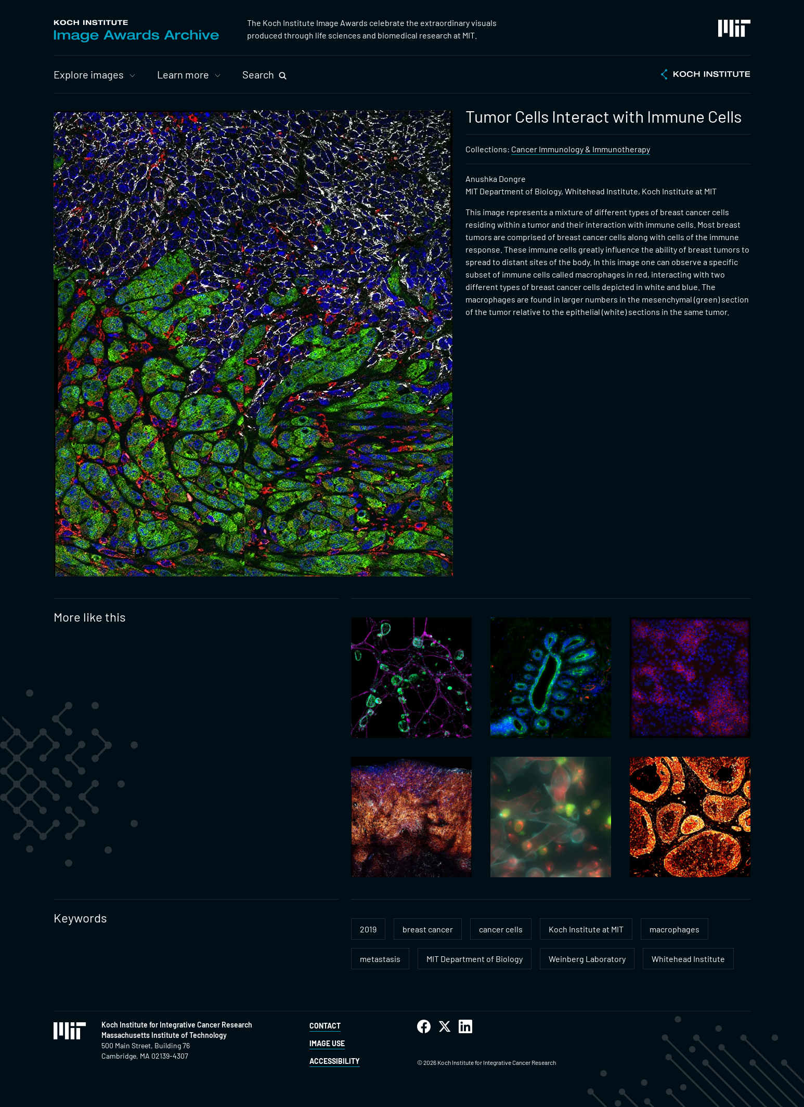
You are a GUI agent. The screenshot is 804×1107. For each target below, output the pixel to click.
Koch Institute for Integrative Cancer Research (176, 1024)
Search (258, 74)
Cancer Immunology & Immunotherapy (580, 149)
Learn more (183, 74)
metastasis (380, 959)
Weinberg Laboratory (587, 959)
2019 (368, 929)
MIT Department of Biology (474, 959)
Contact (325, 1025)
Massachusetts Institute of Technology (164, 1035)
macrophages (674, 929)
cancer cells (501, 929)
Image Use (327, 1043)
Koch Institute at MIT (586, 929)
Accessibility (334, 1061)
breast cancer (428, 929)
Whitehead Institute (688, 959)
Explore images (89, 74)
